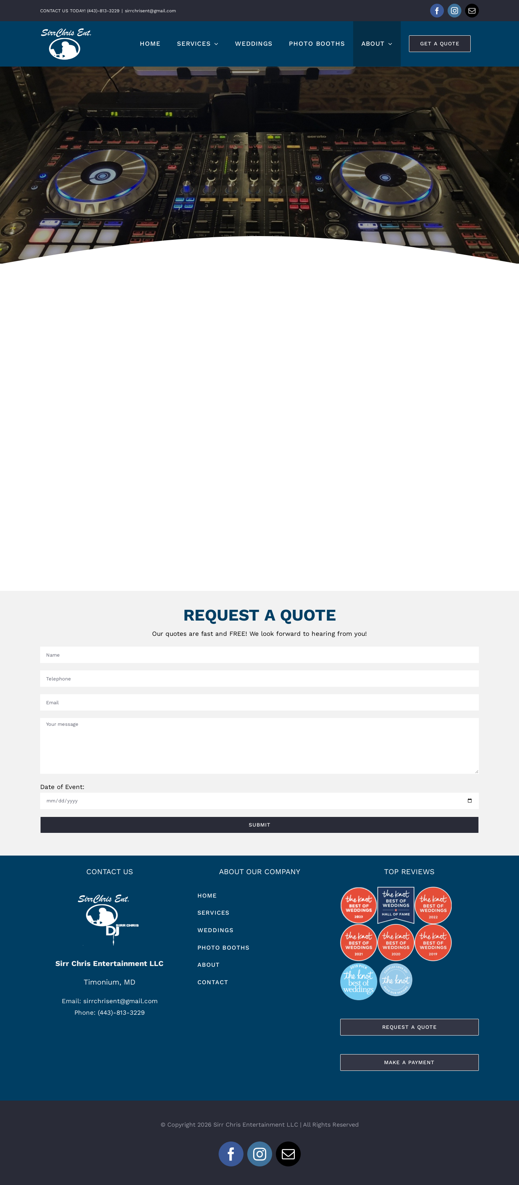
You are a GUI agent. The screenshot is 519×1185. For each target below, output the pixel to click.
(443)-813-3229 (121, 1012)
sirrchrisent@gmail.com (150, 10)
